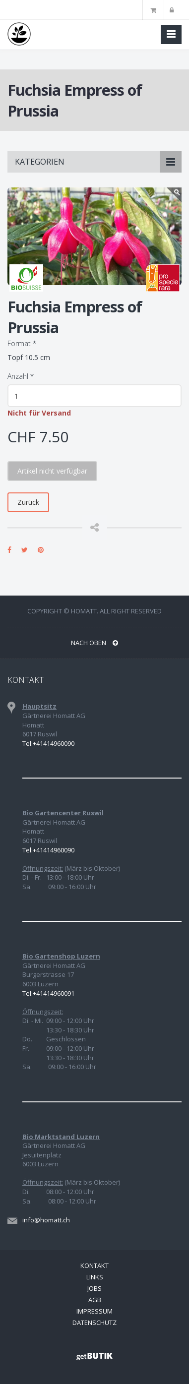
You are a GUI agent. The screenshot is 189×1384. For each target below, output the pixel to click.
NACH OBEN (94, 642)
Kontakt (94, 1265)
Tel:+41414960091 (48, 993)
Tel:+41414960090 (48, 743)
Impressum (94, 1311)
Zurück (28, 502)
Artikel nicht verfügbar (52, 471)
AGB (94, 1299)
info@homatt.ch (46, 1219)
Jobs (94, 1288)
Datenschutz (94, 1322)
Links (94, 1276)
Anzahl (20, 376)
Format (21, 343)
